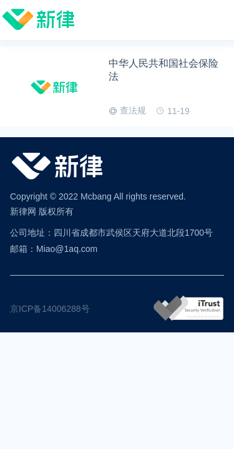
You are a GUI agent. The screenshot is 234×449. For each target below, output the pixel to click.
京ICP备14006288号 (50, 309)
